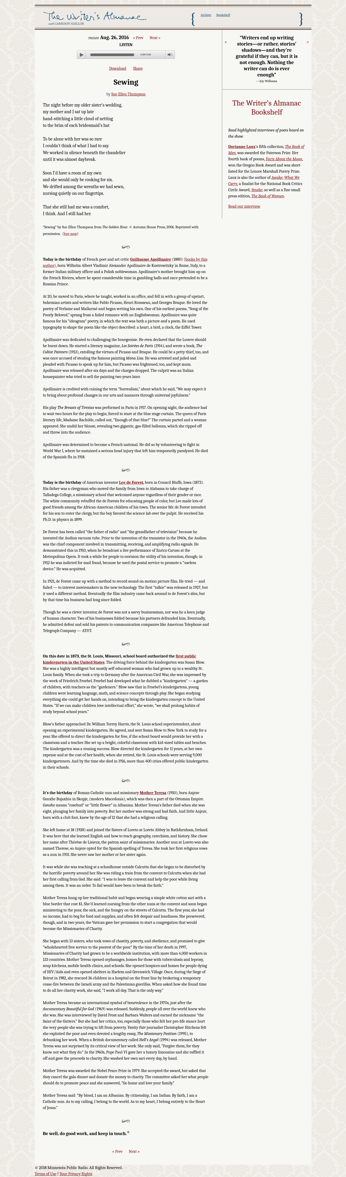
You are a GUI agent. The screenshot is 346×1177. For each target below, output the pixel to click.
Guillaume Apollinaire (150, 259)
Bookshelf (223, 15)
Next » (155, 38)
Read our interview (244, 206)
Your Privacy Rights (75, 1174)
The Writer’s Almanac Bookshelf (266, 108)
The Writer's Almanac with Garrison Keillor (96, 19)
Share (138, 68)
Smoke (257, 190)
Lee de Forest (131, 482)
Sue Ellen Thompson (128, 94)
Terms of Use (46, 1174)
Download (117, 68)
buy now (70, 234)
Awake (276, 177)
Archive (206, 15)
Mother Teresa (153, 792)
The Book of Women (267, 196)
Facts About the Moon (284, 159)
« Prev (138, 38)
